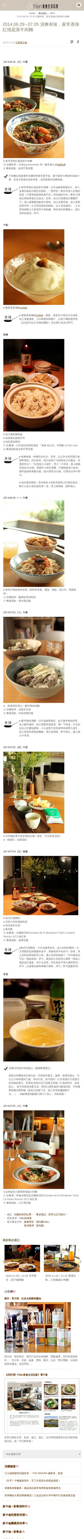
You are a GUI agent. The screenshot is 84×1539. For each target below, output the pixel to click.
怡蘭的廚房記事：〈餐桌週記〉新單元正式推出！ (41, 1214)
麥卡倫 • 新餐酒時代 (15, 1506)
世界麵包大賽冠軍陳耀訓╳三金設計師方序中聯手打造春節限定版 (40, 1495)
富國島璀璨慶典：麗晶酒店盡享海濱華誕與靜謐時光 (33, 1488)
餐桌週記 (42, 13)
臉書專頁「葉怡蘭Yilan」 (37, 1221)
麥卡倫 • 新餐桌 (12, 1531)
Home (32, 13)
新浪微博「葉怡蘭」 (35, 1225)
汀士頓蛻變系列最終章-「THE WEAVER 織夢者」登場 (34, 1473)
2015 (52, 13)
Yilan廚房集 (25, 1218)
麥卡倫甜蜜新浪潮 (14, 1514)
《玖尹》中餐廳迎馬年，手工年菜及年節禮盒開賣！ (33, 1480)
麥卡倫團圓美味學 (14, 1523)
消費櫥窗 (12, 1466)
